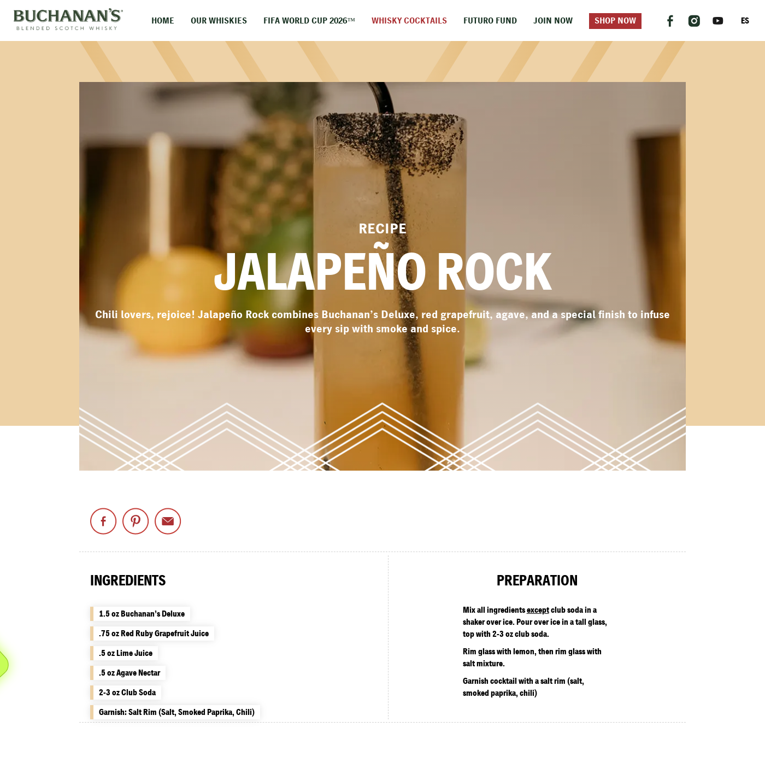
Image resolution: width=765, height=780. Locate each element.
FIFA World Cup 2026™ (309, 21)
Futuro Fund (490, 21)
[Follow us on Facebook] (669, 20)
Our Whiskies (219, 21)
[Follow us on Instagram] (694, 20)
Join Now (553, 21)
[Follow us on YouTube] (718, 20)
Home (162, 21)
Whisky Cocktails (409, 21)
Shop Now (615, 21)
